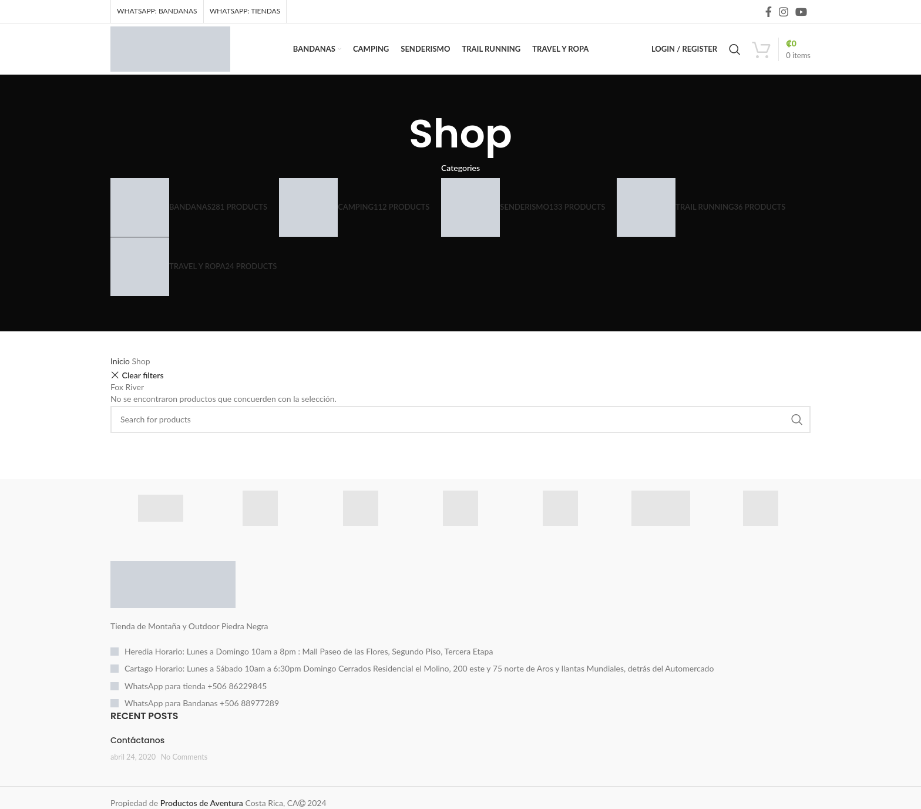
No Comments (184, 768)
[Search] (735, 56)
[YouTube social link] (801, 12)
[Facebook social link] (768, 12)
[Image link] (173, 595)
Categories (460, 180)
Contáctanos (137, 752)
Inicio (121, 373)
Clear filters (143, 386)
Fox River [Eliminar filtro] (127, 399)
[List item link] (460, 663)
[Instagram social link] (783, 12)
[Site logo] (182, 54)
